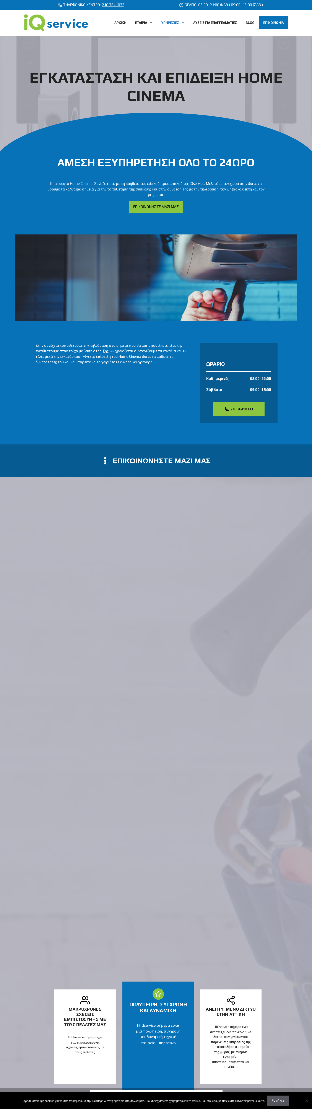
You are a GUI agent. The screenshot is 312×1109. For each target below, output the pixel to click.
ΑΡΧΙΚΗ (120, 22)
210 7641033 (113, 5)
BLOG (250, 22)
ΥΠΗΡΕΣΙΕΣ (175, 22)
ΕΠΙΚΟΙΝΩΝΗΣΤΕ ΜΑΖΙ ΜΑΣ (156, 207)
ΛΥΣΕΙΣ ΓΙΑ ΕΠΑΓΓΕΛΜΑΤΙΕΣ (215, 22)
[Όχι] (306, 1100)
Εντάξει (278, 1100)
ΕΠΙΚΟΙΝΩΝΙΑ (273, 22)
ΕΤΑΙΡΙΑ (146, 22)
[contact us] (156, 460)
